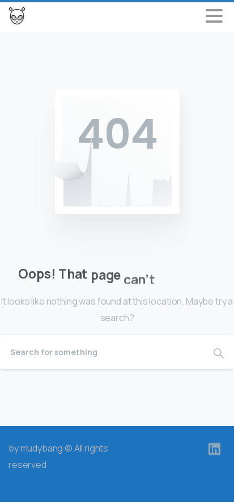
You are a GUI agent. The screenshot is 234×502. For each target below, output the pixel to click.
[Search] (101, 352)
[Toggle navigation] (214, 16)
